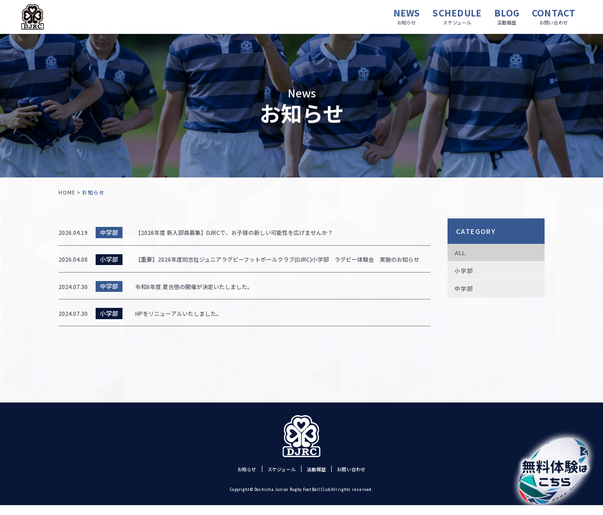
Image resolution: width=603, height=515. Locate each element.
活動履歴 (319, 479)
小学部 (467, 276)
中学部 (467, 297)
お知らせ (235, 479)
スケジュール (277, 479)
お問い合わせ (361, 479)
